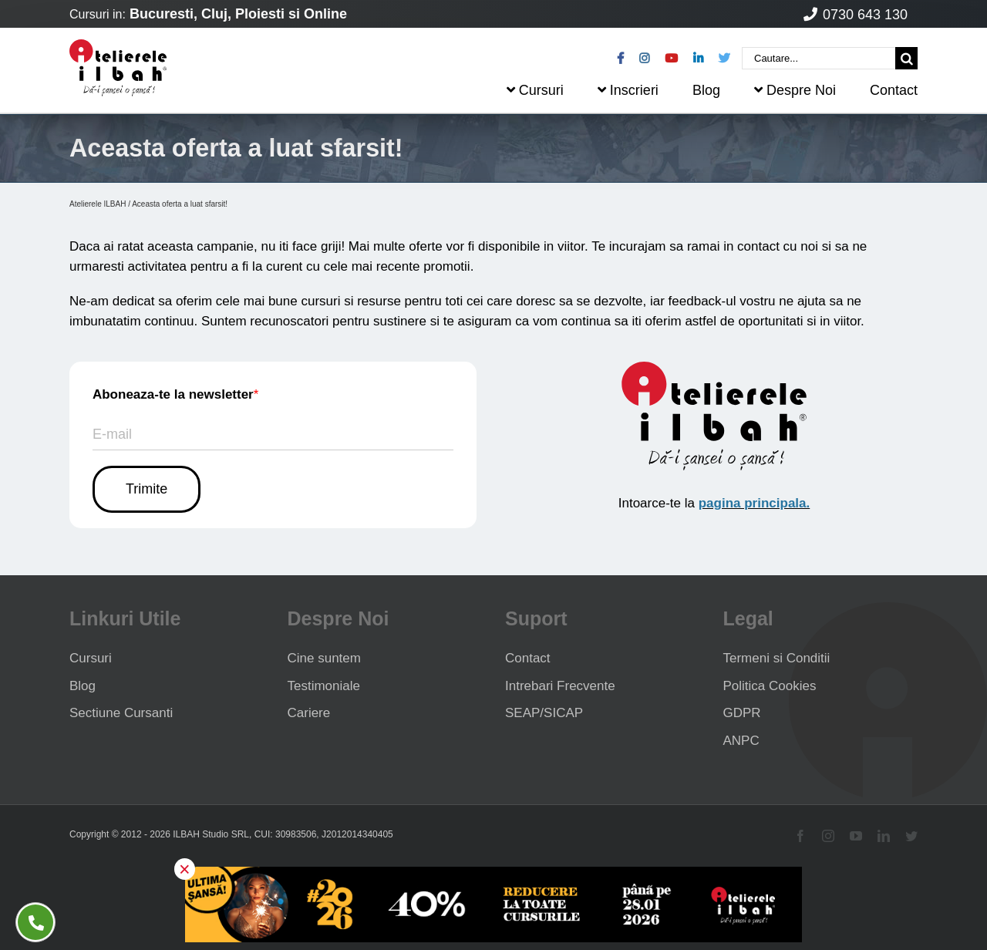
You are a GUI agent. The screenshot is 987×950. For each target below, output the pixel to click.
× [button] (184, 869)
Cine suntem (324, 658)
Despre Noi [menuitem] (795, 90)
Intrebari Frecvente (560, 686)
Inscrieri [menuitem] (628, 90)
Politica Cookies (770, 686)
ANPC (741, 740)
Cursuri (90, 658)
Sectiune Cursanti (121, 713)
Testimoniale (324, 686)
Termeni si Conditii (776, 658)
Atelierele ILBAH (97, 204)
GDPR (742, 713)
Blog (82, 686)
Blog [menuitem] (706, 90)
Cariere (309, 713)
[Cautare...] (818, 58)
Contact (528, 658)
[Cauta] (906, 58)
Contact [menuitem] (894, 90)
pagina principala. (754, 503)
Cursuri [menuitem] (535, 90)
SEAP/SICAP (544, 713)
